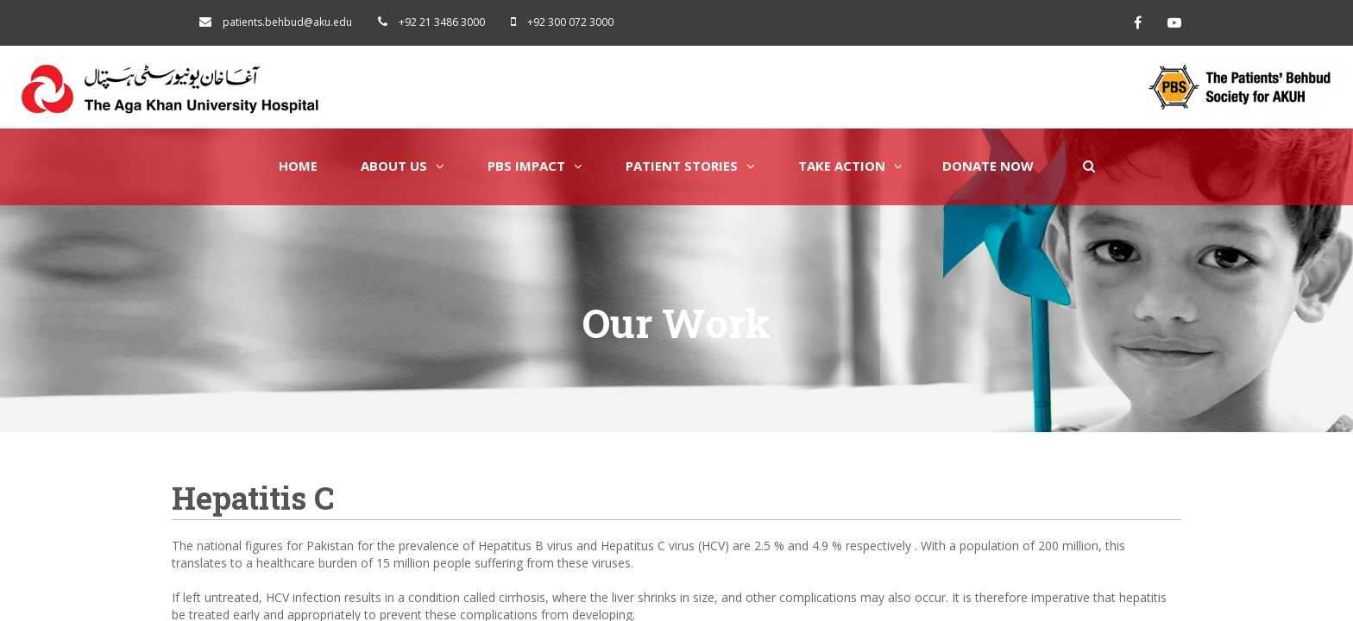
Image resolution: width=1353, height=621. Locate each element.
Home (298, 165)
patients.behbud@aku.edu (287, 22)
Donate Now (988, 165)
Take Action (850, 165)
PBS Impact (535, 165)
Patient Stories (690, 165)
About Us (402, 165)
